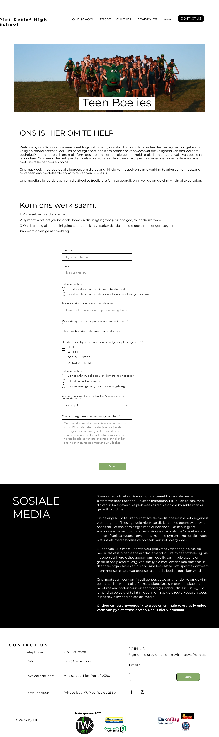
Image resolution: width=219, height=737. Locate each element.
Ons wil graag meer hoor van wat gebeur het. (90, 416)
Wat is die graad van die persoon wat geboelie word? (95, 321)
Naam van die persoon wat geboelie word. (88, 303)
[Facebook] (131, 692)
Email (133, 665)
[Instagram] (142, 692)
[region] (110, 233)
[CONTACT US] (191, 18)
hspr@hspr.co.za (77, 661)
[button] (83, 19)
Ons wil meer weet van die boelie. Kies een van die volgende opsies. (93, 397)
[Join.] (188, 677)
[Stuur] (112, 466)
